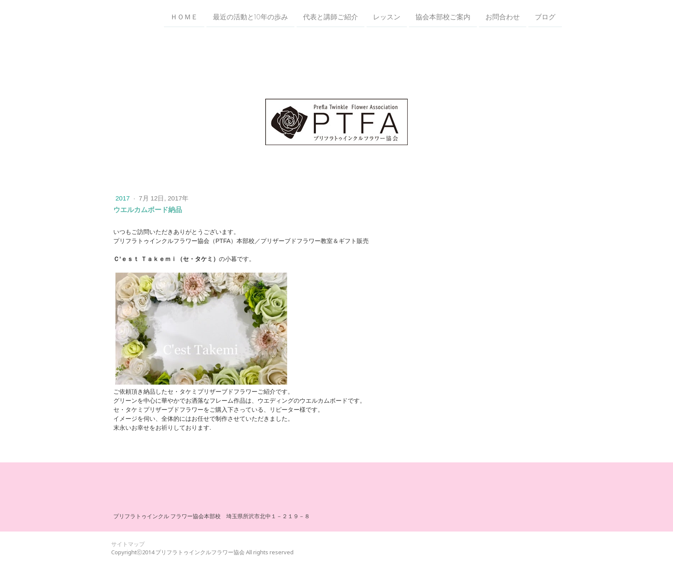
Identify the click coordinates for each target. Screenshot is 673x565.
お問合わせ (502, 17)
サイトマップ (128, 544)
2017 (123, 198)
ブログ (545, 17)
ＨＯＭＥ (184, 17)
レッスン (386, 17)
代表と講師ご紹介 (330, 17)
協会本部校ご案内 (442, 17)
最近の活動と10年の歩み (250, 17)
